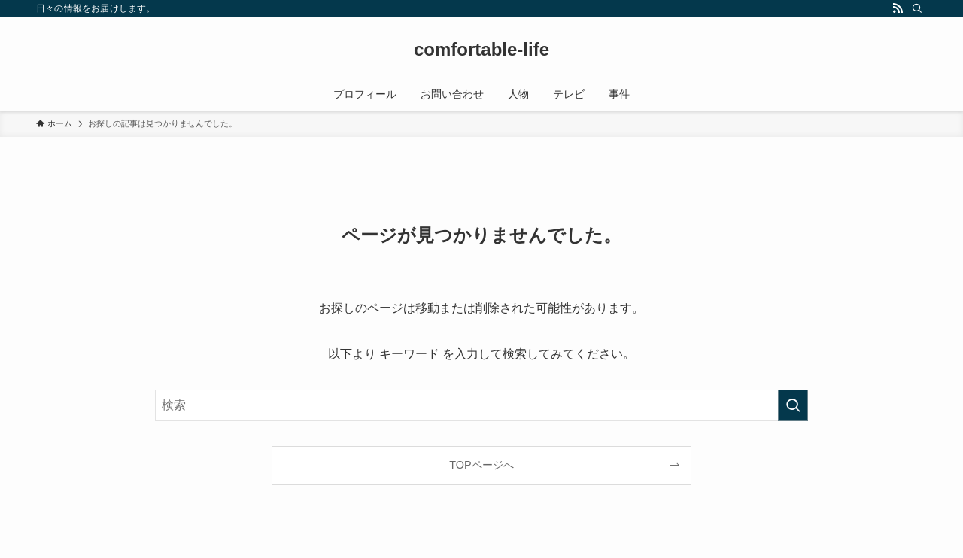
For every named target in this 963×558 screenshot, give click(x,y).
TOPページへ (481, 465)
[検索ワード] (481, 405)
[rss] (897, 8)
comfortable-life (481, 50)
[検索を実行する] (793, 405)
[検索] (917, 8)
